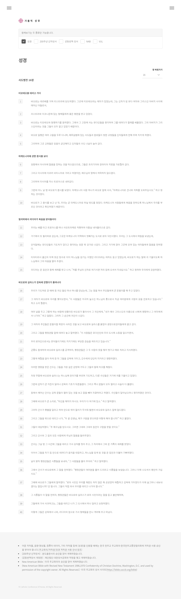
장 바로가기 (157, 69)
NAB (88, 41)
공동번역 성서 (71, 41)
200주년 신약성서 (48, 41)
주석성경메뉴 (9, 8)
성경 (29, 41)
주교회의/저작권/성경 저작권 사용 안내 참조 (60, 549)
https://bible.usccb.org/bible (121, 569)
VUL (101, 41)
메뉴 (171, 8)
